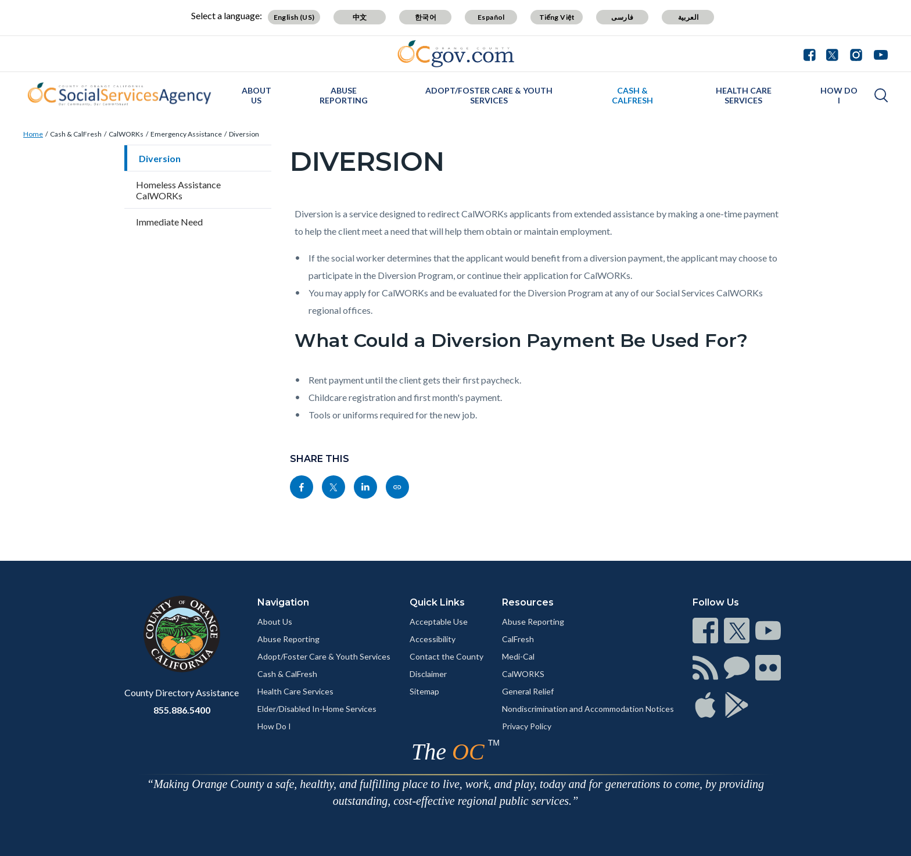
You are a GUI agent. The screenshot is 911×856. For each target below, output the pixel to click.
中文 (360, 17)
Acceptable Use (439, 621)
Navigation (283, 602)
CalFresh (518, 639)
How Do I (839, 95)
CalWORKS (523, 674)
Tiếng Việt (557, 17)
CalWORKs (126, 134)
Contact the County (446, 656)
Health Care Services (744, 95)
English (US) (294, 17)
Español (491, 17)
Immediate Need (169, 221)
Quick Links (437, 602)
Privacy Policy (526, 726)
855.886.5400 (181, 709)
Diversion (244, 134)
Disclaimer (428, 674)
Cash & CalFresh (632, 95)
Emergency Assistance (186, 134)
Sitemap (424, 691)
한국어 (425, 17)
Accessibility (433, 639)
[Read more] (455, 53)
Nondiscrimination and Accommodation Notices (588, 709)
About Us (256, 95)
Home (33, 134)
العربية (688, 17)
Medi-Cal (518, 656)
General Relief (528, 691)
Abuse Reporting (344, 95)
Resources (528, 602)
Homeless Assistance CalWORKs (178, 190)
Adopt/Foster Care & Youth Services (489, 95)
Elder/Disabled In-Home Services (316, 709)
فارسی (622, 17)
